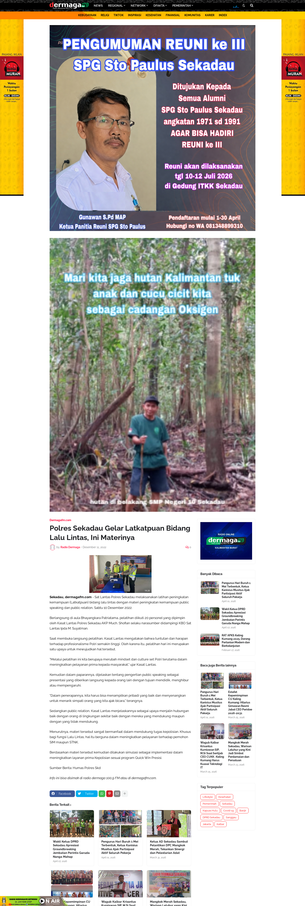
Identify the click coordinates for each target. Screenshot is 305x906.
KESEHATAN (153, 15)
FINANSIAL (173, 15)
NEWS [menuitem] (98, 5)
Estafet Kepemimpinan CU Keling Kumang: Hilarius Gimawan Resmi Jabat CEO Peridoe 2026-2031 (240, 702)
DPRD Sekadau (211, 817)
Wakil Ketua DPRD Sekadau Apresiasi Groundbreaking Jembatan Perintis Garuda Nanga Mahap (71, 849)
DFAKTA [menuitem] (159, 5)
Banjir (242, 810)
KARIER (209, 15)
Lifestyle (208, 796)
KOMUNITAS (192, 15)
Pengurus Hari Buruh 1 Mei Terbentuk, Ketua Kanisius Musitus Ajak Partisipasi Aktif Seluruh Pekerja (119, 847)
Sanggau (231, 817)
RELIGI (105, 15)
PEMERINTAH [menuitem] (181, 5)
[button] (243, 5)
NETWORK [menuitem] (138, 5)
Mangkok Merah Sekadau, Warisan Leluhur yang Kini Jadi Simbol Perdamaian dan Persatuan (239, 751)
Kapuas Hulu (210, 810)
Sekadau (227, 803)
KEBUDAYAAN (87, 15)
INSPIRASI (134, 15)
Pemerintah (209, 803)
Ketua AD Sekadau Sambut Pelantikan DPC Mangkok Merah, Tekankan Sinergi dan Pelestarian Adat (169, 847)
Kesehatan (224, 796)
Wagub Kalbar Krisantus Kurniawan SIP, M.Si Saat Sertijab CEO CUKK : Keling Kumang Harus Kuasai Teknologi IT (212, 755)
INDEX (223, 15)
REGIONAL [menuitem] (115, 5)
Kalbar (220, 824)
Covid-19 (228, 810)
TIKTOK (119, 15)
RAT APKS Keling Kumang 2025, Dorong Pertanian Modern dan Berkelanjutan (236, 641)
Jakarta (207, 824)
